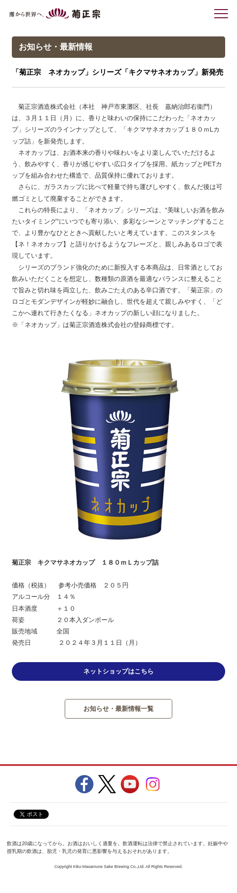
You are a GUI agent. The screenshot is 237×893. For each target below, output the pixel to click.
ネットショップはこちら (118, 671)
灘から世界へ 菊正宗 (54, 13)
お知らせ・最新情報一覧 (118, 708)
